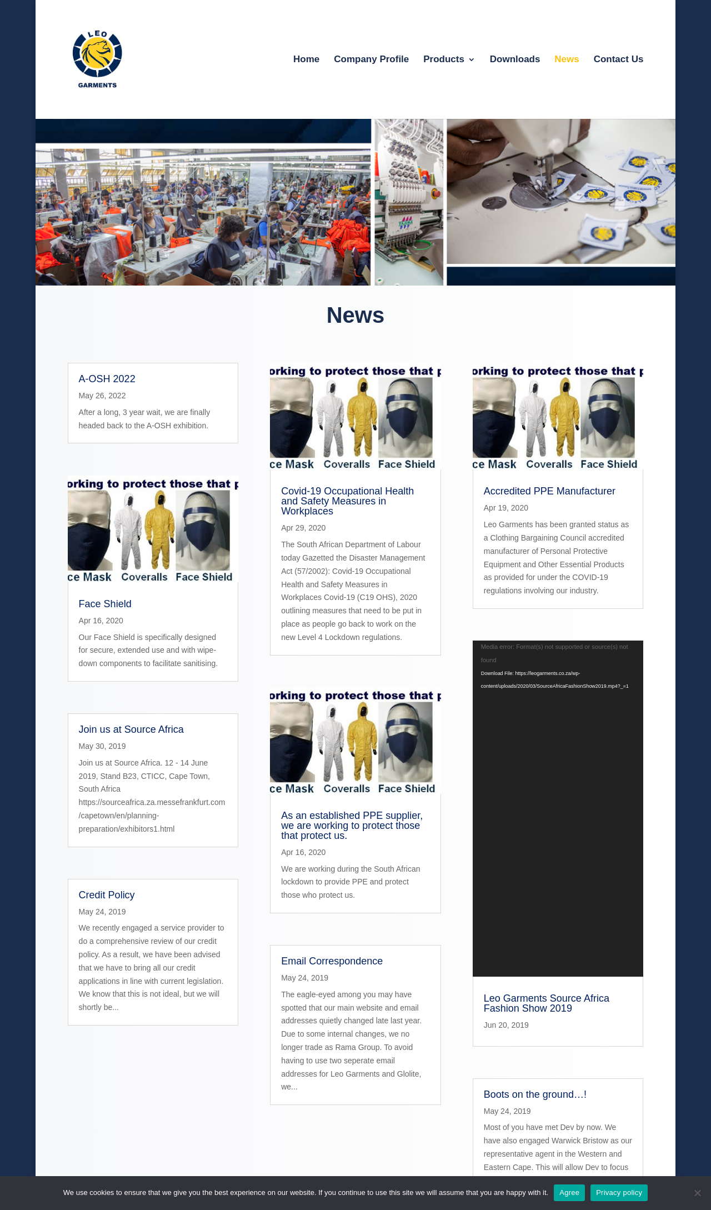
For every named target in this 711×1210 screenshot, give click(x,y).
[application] (558, 690)
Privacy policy (619, 1192)
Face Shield (105, 603)
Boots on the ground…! (535, 857)
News (566, 60)
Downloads (515, 60)
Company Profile (371, 60)
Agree (569, 1192)
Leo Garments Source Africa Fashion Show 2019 (546, 766)
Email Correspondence (332, 961)
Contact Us (619, 60)
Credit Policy (107, 895)
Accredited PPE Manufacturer (549, 491)
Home (306, 60)
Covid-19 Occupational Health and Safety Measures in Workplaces (347, 501)
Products (443, 60)
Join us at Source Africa (131, 729)
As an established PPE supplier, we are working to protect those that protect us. (352, 825)
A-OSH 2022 (107, 378)
